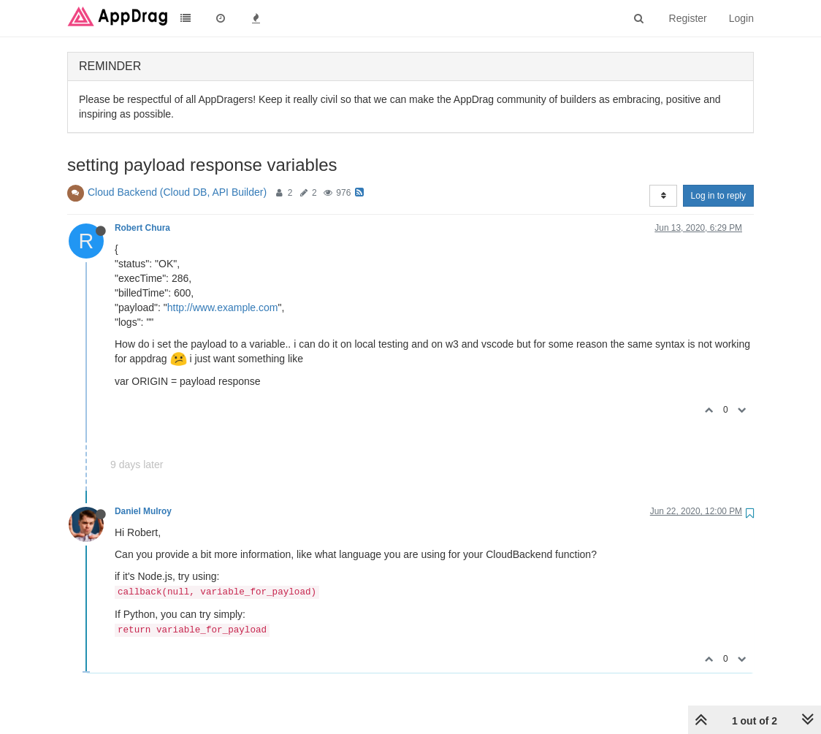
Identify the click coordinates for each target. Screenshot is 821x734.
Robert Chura (142, 228)
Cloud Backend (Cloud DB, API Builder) (177, 192)
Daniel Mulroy (143, 511)
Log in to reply (718, 196)
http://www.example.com (222, 307)
